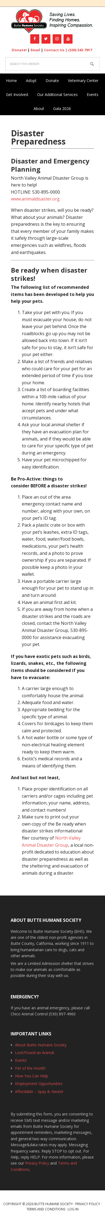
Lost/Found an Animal (34, 1052)
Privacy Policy (37, 1163)
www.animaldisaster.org (35, 199)
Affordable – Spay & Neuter (39, 1091)
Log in (73, 1209)
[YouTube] (68, 39)
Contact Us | (56, 49)
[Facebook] (34, 39)
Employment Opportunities (38, 1083)
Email (35, 49)
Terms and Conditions (45, 1209)
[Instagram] (57, 39)
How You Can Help (31, 1075)
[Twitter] (45, 39)
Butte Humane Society (52, 21)
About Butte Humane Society (41, 1044)
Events (21, 1060)
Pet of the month (30, 1068)
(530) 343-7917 (80, 49)
